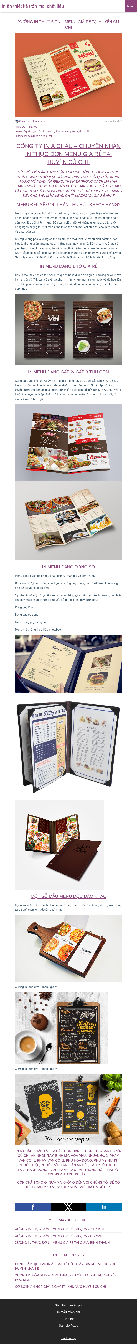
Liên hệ (68, 1319)
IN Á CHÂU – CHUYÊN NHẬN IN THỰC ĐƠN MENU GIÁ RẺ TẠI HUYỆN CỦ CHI (73, 154)
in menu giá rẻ (52, 131)
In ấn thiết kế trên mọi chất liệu (33, 6)
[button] (33, 1207)
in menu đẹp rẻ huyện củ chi (29, 131)
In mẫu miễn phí (68, 1312)
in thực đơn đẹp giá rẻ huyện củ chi (34, 136)
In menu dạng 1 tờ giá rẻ (68, 266)
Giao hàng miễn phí (68, 1305)
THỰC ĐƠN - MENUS (26, 126)
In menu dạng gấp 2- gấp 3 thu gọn (68, 372)
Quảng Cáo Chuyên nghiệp (33, 121)
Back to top (68, 1338)
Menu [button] (130, 6)
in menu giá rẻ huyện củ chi (75, 131)
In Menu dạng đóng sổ (68, 567)
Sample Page (68, 1325)
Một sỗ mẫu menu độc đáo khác (68, 896)
